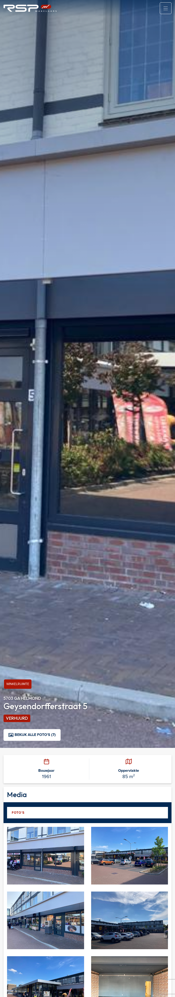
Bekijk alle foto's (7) (32, 734)
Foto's (18, 812)
